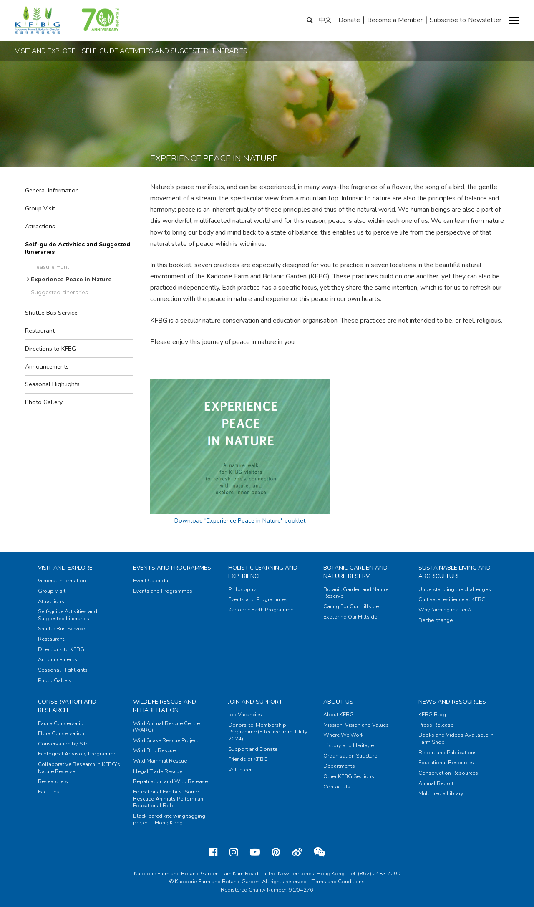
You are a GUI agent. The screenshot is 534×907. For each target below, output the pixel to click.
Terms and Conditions (338, 881)
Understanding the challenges (454, 589)
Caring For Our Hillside (351, 606)
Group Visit (40, 208)
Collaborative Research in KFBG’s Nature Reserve (79, 767)
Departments (339, 766)
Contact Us (336, 787)
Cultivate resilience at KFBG (452, 599)
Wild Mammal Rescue (160, 761)
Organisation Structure (350, 756)
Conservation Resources (448, 773)
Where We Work (343, 735)
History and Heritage (348, 745)
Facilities (48, 792)
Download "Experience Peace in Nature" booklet (239, 520)
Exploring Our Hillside (350, 617)
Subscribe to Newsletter (465, 20)
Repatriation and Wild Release (170, 781)
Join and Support (255, 702)
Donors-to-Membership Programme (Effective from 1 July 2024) (267, 732)
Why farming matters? (444, 610)
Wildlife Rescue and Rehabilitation (164, 706)
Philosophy (242, 589)
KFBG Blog (432, 714)
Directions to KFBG (50, 348)
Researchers (53, 781)
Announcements (47, 366)
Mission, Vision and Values (356, 725)
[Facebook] (213, 852)
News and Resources (452, 702)
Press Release (435, 725)
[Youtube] (255, 852)
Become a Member (395, 20)
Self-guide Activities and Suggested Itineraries (77, 248)
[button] (514, 20)
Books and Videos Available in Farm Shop (456, 738)
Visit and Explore (65, 568)
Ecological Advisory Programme (77, 754)
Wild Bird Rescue (154, 750)
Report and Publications (447, 752)
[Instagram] (233, 852)
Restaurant (40, 330)
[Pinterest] (276, 852)
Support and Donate (252, 749)
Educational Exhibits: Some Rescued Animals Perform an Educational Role (168, 798)
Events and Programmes (172, 568)
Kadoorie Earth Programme (260, 610)
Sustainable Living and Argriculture (454, 572)
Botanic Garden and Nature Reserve (355, 572)
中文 (325, 20)
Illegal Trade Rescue (157, 771)
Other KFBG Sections (348, 776)
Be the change (435, 620)
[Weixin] (319, 852)
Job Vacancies (245, 714)
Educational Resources (446, 762)
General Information (52, 190)
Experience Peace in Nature (71, 279)
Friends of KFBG (248, 759)
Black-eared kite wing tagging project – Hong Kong (169, 819)
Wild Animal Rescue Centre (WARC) (166, 727)
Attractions (40, 226)
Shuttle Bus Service (51, 312)
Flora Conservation (61, 733)
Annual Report (435, 783)
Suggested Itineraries (59, 292)
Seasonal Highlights (52, 384)
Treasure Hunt (50, 267)
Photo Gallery (44, 402)
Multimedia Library (440, 793)
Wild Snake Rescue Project (165, 740)
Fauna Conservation (62, 723)
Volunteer (240, 769)
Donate (349, 20)
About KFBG (338, 714)
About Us (338, 702)
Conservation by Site (63, 744)
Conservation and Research (67, 706)
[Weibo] (297, 852)
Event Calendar (151, 580)
